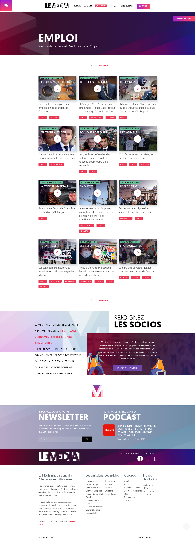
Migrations (69, 281)
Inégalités (84, 231)
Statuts (126, 484)
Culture (99, 281)
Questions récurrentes (133, 490)
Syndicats (145, 164)
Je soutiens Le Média (127, 368)
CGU (126, 493)
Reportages (110, 481)
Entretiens (109, 490)
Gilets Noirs (55, 281)
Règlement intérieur (132, 487)
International (96, 118)
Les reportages (92, 484)
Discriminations (86, 226)
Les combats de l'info (95, 493)
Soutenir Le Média (148, 486)
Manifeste (128, 481)
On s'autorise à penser (92, 501)
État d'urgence (92, 497)
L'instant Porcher (93, 509)
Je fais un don (184, 18)
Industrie (54, 118)
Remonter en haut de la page (186, 525)
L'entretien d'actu (93, 487)
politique (110, 118)
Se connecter (126, 6)
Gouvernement (57, 164)
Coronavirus (125, 218)
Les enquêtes (91, 481)
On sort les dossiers (94, 506)
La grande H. (91, 513)
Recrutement (129, 497)
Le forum (88, 6)
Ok (86, 439)
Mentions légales (148, 537)
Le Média (59, 456)
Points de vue (110, 493)
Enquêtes (109, 484)
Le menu (77, 6)
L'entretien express (94, 490)
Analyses (108, 487)
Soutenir (143, 6)
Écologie (124, 278)
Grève (93, 172)
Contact (127, 500)
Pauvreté (43, 287)
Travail (146, 278)
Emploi (42, 118)
